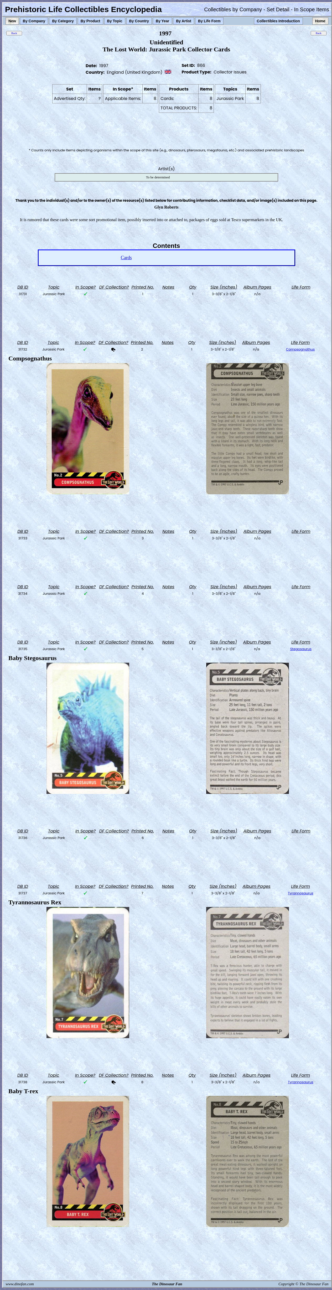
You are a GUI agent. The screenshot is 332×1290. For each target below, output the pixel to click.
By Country (139, 21)
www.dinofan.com (20, 1284)
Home (320, 21)
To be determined (158, 177)
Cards (126, 257)
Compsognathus (300, 349)
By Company (34, 21)
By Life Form (209, 21)
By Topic (114, 21)
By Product (90, 21)
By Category (63, 21)
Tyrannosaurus (300, 893)
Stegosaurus (301, 648)
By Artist (183, 21)
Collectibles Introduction (278, 21)
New (12, 21)
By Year (162, 21)
